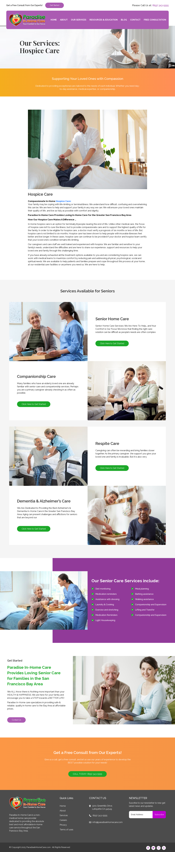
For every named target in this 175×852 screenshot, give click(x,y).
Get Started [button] (54, 5)
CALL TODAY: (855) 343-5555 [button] (87, 774)
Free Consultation (155, 20)
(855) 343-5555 (160, 5)
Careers (63, 820)
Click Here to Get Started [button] (112, 343)
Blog (124, 20)
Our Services (78, 20)
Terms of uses (66, 829)
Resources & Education (104, 20)
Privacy (63, 825)
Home (54, 20)
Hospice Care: (63, 201)
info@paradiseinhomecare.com (108, 822)
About (64, 20)
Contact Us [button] (16, 720)
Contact (135, 20)
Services (64, 815)
